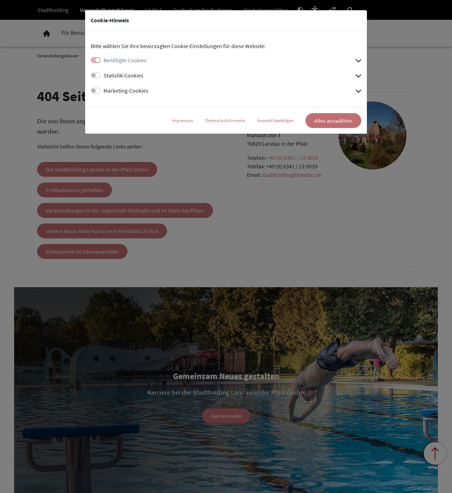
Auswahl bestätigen (275, 120)
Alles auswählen (333, 120)
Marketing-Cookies (125, 90)
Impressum (182, 120)
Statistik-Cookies (123, 75)
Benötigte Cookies (125, 60)
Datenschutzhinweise (225, 120)
